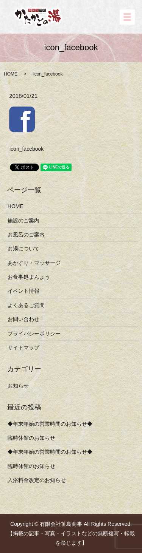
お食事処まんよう (29, 277)
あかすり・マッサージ (34, 263)
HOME (10, 74)
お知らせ (18, 386)
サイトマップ (23, 347)
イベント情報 (23, 291)
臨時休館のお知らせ (31, 438)
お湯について (23, 249)
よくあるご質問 (26, 305)
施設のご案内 (23, 221)
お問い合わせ (23, 319)
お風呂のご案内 (26, 235)
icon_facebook (26, 149)
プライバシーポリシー (34, 334)
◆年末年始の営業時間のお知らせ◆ (50, 424)
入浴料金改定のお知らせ (37, 480)
